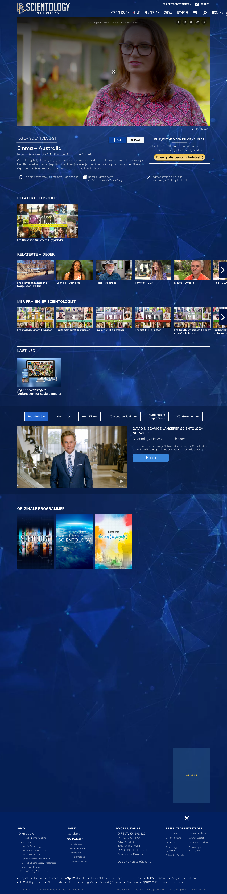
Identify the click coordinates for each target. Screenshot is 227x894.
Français (177, 882)
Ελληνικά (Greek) (74, 878)
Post (135, 140)
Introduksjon (76, 844)
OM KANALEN (76, 839)
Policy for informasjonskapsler (149, 889)
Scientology (171, 833)
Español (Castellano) (129, 878)
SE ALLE (191, 775)
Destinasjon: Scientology (34, 850)
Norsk (71, 882)
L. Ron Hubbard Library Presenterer (39, 862)
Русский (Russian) (110, 882)
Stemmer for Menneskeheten (36, 858)
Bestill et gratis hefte (106, 178)
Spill (150, 457)
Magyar (176, 878)
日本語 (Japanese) (31, 882)
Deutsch (53, 878)
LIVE (137, 12)
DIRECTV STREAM (129, 837)
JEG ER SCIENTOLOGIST (36, 138)
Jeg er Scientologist (31, 867)
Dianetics (170, 842)
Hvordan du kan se (79, 848)
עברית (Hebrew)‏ (157, 878)
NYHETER (183, 12)
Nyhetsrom (75, 852)
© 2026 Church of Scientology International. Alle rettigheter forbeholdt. (50, 889)
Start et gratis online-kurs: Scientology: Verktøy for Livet (169, 178)
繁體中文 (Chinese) (155, 882)
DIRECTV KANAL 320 (132, 833)
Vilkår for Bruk (123, 889)
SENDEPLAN (152, 12)
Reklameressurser (79, 860)
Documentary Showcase (34, 871)
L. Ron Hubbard (173, 837)
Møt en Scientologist (32, 854)
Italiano (191, 878)
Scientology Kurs (197, 833)
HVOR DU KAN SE (128, 828)
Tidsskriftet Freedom (176, 855)
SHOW (168, 12)
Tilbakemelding (77, 856)
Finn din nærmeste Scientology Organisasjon (51, 176)
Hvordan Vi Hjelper (198, 842)
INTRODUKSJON (119, 12)
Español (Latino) (101, 878)
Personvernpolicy (178, 889)
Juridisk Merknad (199, 889)
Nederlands (55, 882)
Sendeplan (74, 833)
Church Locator (196, 837)
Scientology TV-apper (131, 854)
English (24, 878)
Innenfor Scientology (32, 846)
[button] (223, 270)
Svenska (132, 882)
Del (117, 140)
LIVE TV (72, 828)
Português (87, 882)
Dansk (38, 878)
